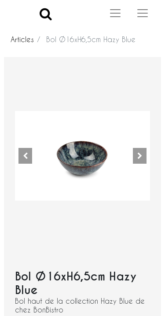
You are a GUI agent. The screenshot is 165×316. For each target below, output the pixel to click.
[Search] (46, 13)
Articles (22, 39)
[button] (25, 155)
